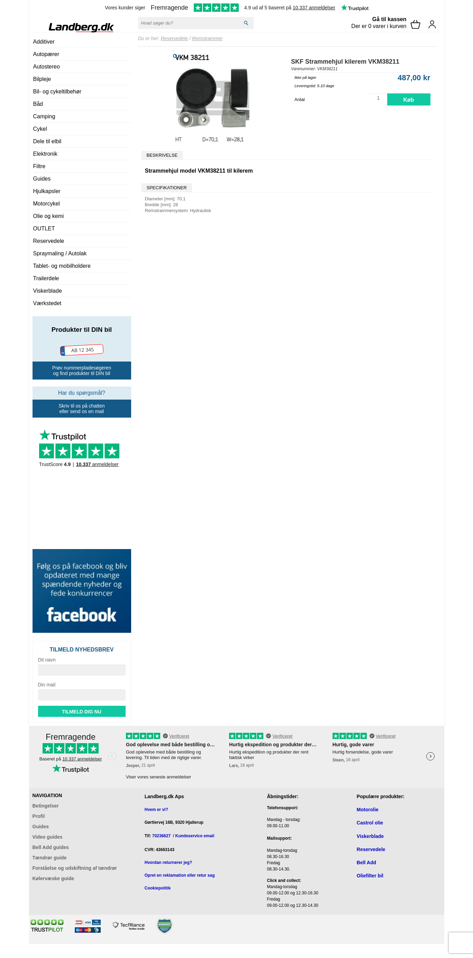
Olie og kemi (48, 216)
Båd (38, 104)
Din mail (47, 684)
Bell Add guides (51, 847)
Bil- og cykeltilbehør (57, 91)
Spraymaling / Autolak (60, 253)
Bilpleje (42, 79)
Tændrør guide (50, 857)
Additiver (44, 42)
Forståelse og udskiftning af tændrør (75, 868)
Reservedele (48, 241)
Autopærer (46, 54)
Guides (42, 179)
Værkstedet (47, 303)
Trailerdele (46, 278)
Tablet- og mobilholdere (62, 266)
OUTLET (44, 228)
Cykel (40, 129)
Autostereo (46, 67)
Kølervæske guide (53, 878)
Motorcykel (46, 204)
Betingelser (46, 806)
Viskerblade (47, 291)
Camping (44, 116)
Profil (39, 816)
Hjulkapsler (47, 191)
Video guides (48, 837)
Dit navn (47, 660)
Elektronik (45, 154)
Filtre (39, 166)
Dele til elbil (47, 141)
